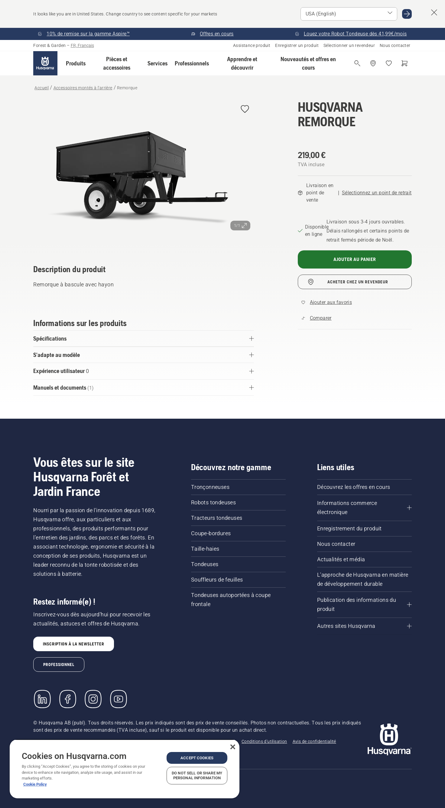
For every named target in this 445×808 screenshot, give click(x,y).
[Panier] (404, 63)
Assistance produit (251, 45)
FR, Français (82, 45)
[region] (124, 768)
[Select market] (348, 14)
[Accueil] (45, 63)
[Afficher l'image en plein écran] (143, 173)
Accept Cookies (196, 758)
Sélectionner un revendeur (349, 45)
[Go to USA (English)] (407, 14)
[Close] (232, 746)
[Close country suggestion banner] (434, 12)
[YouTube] (118, 699)
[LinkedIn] (42, 699)
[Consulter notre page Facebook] (68, 699)
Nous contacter (395, 45)
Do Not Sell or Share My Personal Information (197, 775)
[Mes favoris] (389, 63)
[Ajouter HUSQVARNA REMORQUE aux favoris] (245, 109)
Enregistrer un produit (297, 45)
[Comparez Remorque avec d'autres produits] (316, 318)
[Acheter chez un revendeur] (373, 63)
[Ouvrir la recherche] (357, 63)
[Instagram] (93, 699)
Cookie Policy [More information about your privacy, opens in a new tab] (35, 784)
